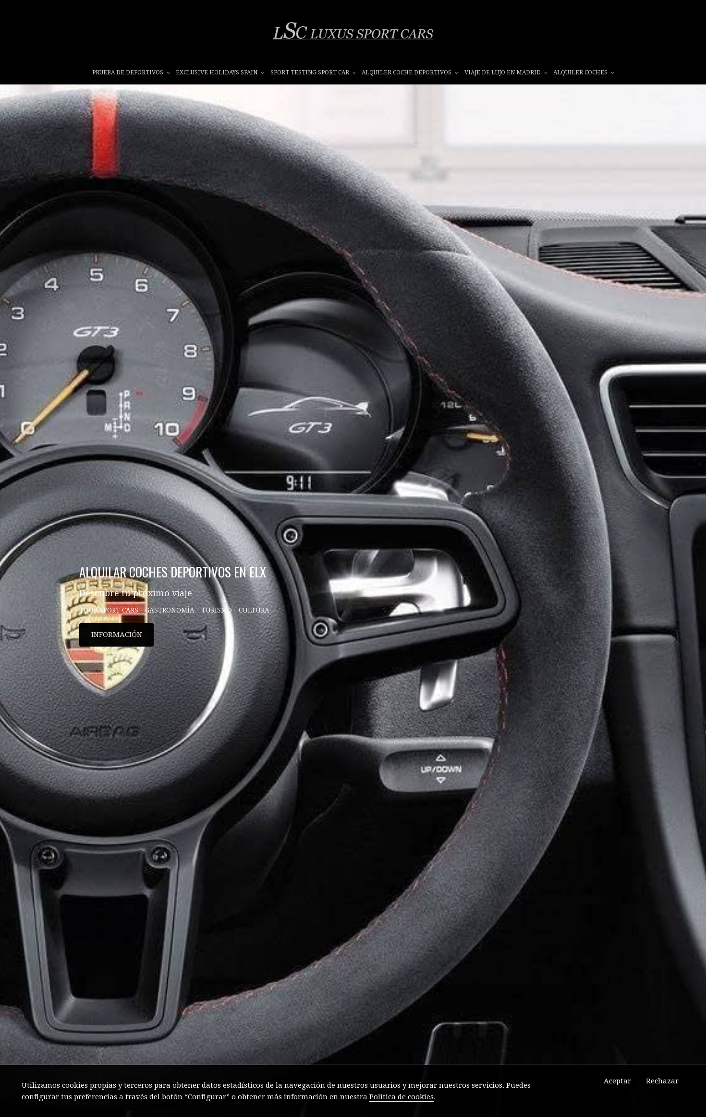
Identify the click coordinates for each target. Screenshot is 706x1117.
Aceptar (617, 1081)
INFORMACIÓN (116, 669)
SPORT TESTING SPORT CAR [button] (312, 75)
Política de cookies (401, 1097)
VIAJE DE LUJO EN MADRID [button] (505, 75)
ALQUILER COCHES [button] (583, 75)
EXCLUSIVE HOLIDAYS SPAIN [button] (220, 75)
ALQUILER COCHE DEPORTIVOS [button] (410, 75)
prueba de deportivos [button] (131, 75)
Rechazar (662, 1081)
